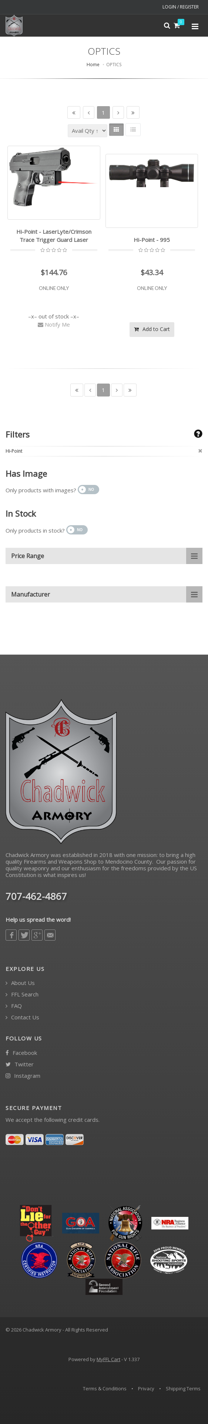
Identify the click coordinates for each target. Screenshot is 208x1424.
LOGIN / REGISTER (180, 7)
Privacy (146, 1388)
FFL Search (22, 994)
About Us (20, 982)
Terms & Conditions (105, 1388)
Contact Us (22, 1017)
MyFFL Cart (108, 1359)
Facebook (21, 1052)
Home (93, 64)
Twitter (20, 1064)
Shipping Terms (183, 1388)
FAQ (14, 1005)
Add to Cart (152, 329)
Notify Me (54, 324)
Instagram (23, 1075)
